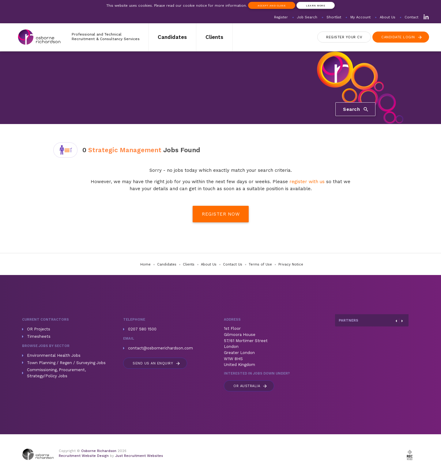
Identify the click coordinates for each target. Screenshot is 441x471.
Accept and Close (272, 5)
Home (145, 264)
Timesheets (39, 336)
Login (402, 37)
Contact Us (232, 264)
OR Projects (38, 329)
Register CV (344, 37)
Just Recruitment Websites (139, 456)
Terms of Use (260, 264)
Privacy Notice (290, 264)
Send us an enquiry (157, 363)
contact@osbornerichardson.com (160, 348)
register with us (307, 181)
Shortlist (333, 17)
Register (281, 17)
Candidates (172, 37)
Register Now (220, 214)
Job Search (307, 17)
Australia (250, 386)
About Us (387, 17)
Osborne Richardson (98, 451)
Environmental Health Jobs (54, 355)
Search (356, 109)
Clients (214, 37)
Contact (411, 17)
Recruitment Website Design (84, 456)
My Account (360, 17)
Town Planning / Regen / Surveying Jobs (66, 362)
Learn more (315, 5)
